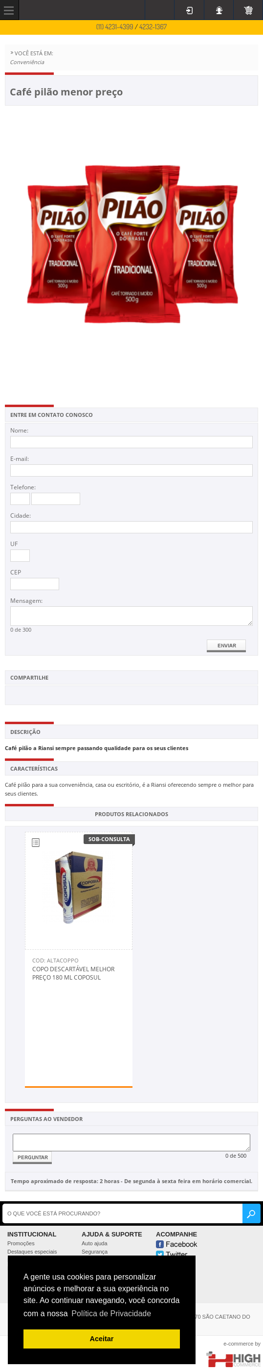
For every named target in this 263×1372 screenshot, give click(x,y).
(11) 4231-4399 (114, 27)
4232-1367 (153, 27)
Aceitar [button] (102, 1339)
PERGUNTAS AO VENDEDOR (46, 1118)
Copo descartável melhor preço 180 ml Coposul (73, 973)
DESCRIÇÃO (25, 731)
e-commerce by (242, 1344)
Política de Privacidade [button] (111, 1313)
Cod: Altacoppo (55, 960)
